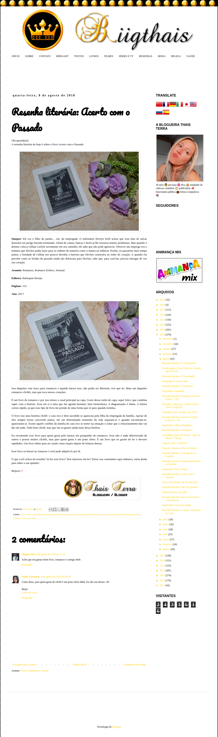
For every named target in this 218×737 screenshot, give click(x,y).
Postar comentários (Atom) (34, 670)
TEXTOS (79, 56)
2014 (163, 570)
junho (166, 524)
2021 (163, 319)
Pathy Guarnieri (31, 576)
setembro (168, 353)
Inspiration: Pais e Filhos (175, 469)
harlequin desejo (57, 514)
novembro (168, 343)
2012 (163, 580)
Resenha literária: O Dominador (178, 376)
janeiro (167, 549)
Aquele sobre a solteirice (175, 443)
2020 (163, 324)
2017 (163, 555)
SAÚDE (190, 56)
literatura (97, 514)
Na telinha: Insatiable (173, 391)
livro (105, 514)
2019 (163, 329)
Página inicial (80, 664)
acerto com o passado (30, 514)
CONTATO (45, 56)
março (166, 539)
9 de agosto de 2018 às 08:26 (55, 576)
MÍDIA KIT (62, 56)
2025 (163, 299)
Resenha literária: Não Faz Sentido (180, 487)
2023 (163, 309)
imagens (70, 514)
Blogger (116, 726)
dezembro (168, 338)
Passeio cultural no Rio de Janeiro (179, 448)
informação (80, 514)
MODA (162, 56)
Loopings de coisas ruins (175, 381)
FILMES (108, 56)
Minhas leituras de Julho (174, 492)
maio (166, 529)
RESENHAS (145, 56)
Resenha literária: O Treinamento (179, 363)
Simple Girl (28, 554)
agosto (166, 358)
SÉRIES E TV (126, 56)
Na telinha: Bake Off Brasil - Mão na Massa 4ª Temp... (181, 437)
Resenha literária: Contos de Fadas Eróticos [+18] (180, 419)
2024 (163, 304)
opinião (111, 514)
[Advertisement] (92, 75)
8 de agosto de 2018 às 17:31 (50, 554)
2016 (163, 560)
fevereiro (168, 544)
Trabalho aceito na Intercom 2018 (179, 412)
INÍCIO (16, 56)
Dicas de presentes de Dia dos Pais (180, 482)
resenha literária (123, 514)
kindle (89, 514)
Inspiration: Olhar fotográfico (177, 425)
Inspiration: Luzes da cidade (176, 505)
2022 (163, 314)
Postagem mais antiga (134, 664)
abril (165, 534)
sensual (32, 518)
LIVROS (94, 56)
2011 (163, 585)
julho (166, 519)
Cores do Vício (29, 592)
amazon (45, 514)
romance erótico (20, 518)
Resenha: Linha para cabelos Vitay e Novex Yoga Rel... (180, 406)
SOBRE (29, 56)
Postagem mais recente (24, 664)
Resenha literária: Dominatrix (177, 430)
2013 (163, 575)
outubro (167, 348)
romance (136, 514)
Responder (27, 564)
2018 (163, 334)
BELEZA (176, 56)
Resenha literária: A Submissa (177, 386)
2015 (163, 565)
